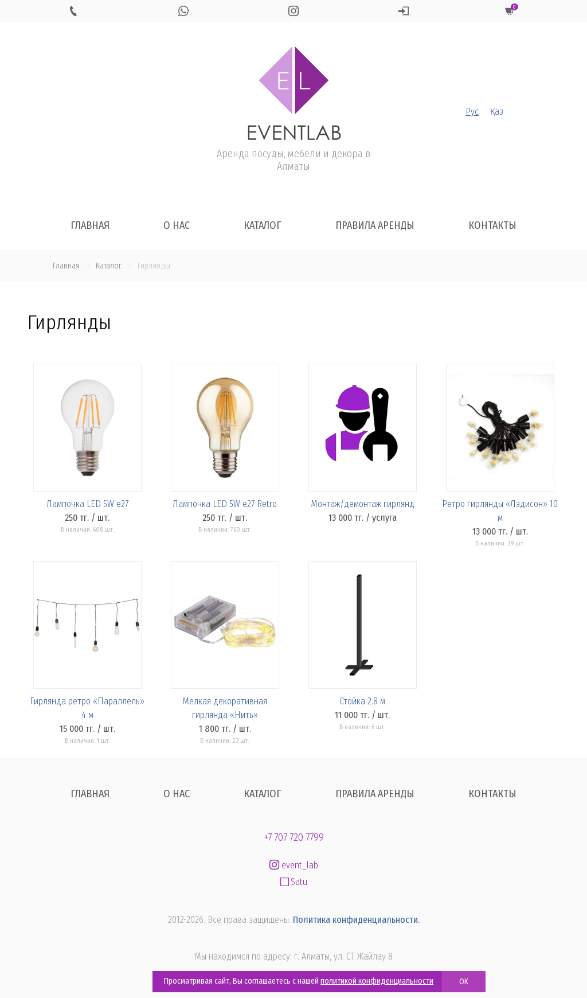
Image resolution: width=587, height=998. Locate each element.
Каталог (262, 225)
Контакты (492, 225)
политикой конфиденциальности (376, 981)
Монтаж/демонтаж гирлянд (362, 503)
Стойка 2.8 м (362, 701)
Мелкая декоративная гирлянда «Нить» (224, 708)
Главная (90, 225)
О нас (176, 225)
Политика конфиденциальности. (356, 919)
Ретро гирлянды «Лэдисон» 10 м (500, 510)
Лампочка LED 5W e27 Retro (225, 503)
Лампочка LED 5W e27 (87, 503)
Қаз (496, 111)
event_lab (293, 865)
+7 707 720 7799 (294, 837)
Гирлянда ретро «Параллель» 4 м (87, 708)
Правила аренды (374, 225)
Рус (472, 111)
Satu (293, 881)
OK (463, 982)
